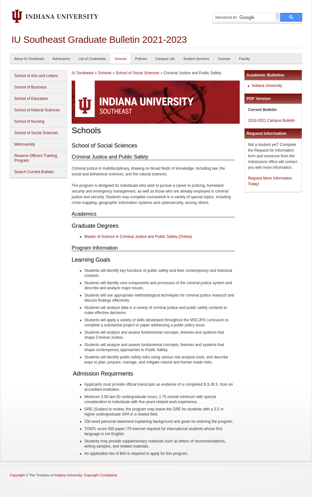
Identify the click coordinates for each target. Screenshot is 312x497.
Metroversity (24, 144)
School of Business (30, 87)
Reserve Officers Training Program (35, 158)
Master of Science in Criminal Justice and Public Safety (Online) (138, 236)
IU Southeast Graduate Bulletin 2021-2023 (99, 39)
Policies (141, 59)
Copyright (17, 475)
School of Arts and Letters (36, 76)
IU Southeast (83, 73)
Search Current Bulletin (34, 172)
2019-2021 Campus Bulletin (271, 120)
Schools (120, 59)
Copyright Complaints (100, 475)
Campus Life (165, 59)
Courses (224, 59)
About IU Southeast (29, 59)
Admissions (61, 59)
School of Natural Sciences (37, 110)
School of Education (31, 98)
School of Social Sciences (36, 133)
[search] (243, 17)
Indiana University (267, 85)
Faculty (244, 59)
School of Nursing (29, 121)
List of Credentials (92, 59)
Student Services (196, 59)
